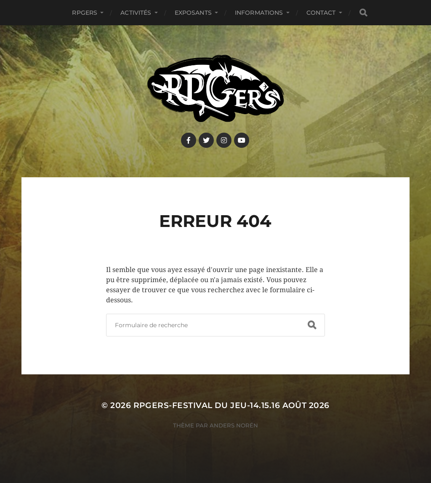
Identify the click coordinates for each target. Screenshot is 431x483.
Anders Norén (234, 425)
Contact (321, 12)
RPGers (84, 12)
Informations (259, 12)
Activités (135, 12)
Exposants (193, 12)
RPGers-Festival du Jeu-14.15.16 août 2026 (231, 405)
